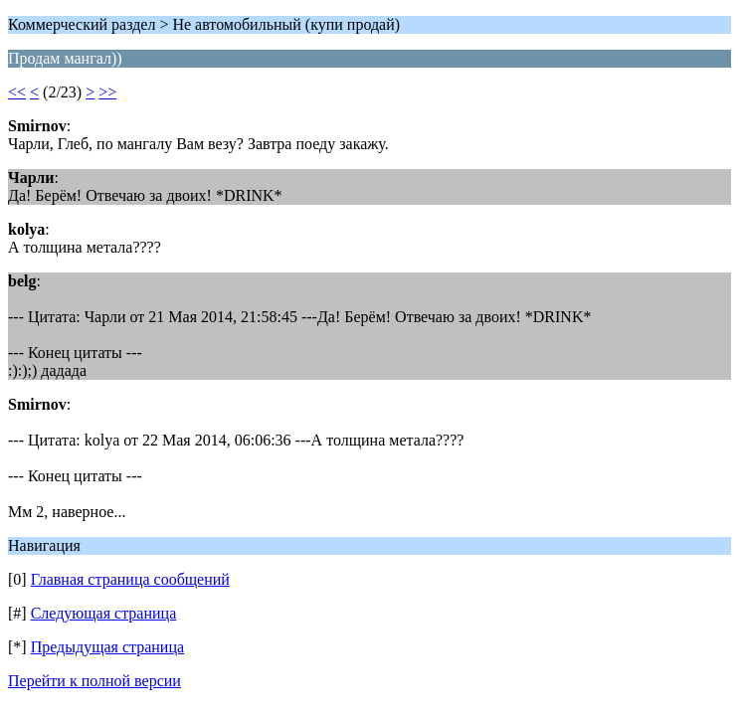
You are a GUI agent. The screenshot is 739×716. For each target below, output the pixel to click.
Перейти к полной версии (94, 680)
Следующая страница (104, 613)
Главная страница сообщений (130, 579)
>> (107, 92)
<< (17, 92)
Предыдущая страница (107, 646)
